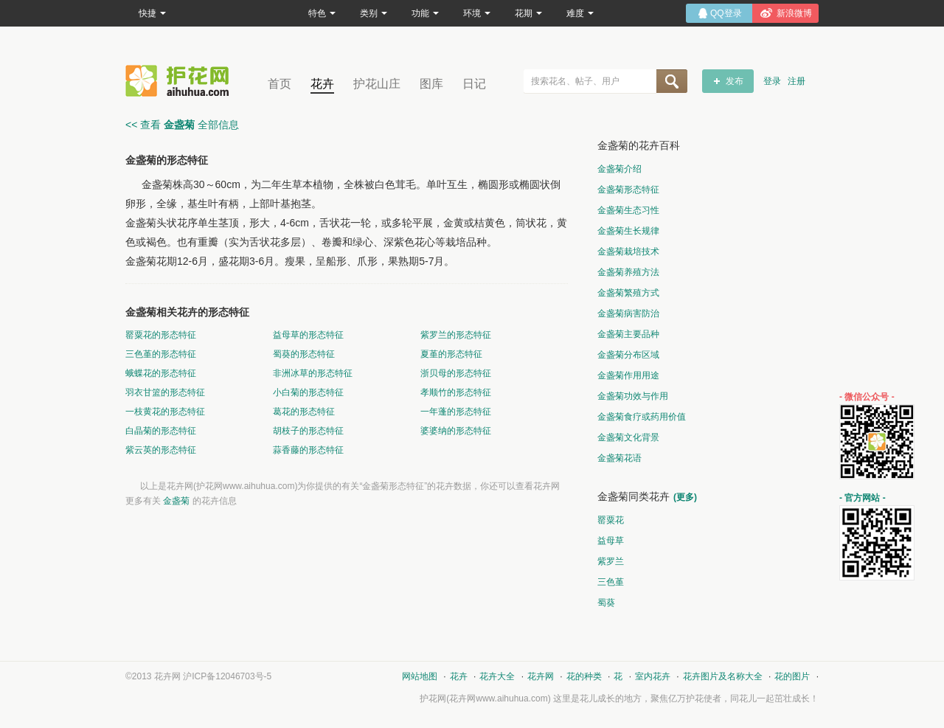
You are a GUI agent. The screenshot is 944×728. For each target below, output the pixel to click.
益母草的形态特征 (308, 335)
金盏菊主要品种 (628, 334)
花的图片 (792, 676)
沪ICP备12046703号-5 (227, 676)
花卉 (322, 83)
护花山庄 (376, 83)
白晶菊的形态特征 (160, 431)
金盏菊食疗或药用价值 (641, 417)
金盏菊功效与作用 (632, 396)
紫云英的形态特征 (160, 450)
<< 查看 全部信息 (182, 125)
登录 (772, 81)
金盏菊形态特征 (628, 189)
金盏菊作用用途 (628, 375)
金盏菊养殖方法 (628, 272)
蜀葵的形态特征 (304, 354)
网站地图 (419, 676)
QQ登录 (726, 13)
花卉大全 (497, 676)
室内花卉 (652, 676)
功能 (425, 13)
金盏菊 (176, 501)
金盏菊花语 (619, 458)
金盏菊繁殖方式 (628, 293)
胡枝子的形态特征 (308, 431)
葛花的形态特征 (304, 411)
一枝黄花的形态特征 (165, 411)
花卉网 (180, 81)
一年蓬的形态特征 (455, 411)
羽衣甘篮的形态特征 (165, 392)
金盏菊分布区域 (628, 355)
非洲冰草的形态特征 (313, 373)
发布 (734, 81)
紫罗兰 (610, 561)
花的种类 (584, 676)
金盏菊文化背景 (628, 437)
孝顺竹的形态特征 (455, 392)
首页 (279, 83)
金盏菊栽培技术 (628, 251)
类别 (373, 13)
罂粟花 (610, 520)
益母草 (610, 540)
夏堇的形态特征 (451, 354)
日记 (474, 83)
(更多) (685, 497)
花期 (528, 13)
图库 (431, 83)
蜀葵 (606, 602)
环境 (476, 13)
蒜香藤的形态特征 (308, 450)
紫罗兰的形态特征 (455, 335)
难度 (580, 13)
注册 (796, 81)
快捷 (152, 13)
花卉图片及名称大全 (723, 676)
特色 (322, 13)
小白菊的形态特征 (308, 392)
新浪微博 (794, 13)
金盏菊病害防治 (628, 313)
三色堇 (610, 582)
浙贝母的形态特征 (455, 373)
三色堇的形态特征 (160, 354)
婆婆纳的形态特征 (455, 431)
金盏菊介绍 (619, 169)
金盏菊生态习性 (628, 210)
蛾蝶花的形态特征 (160, 373)
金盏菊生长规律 (628, 231)
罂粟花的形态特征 (160, 335)
